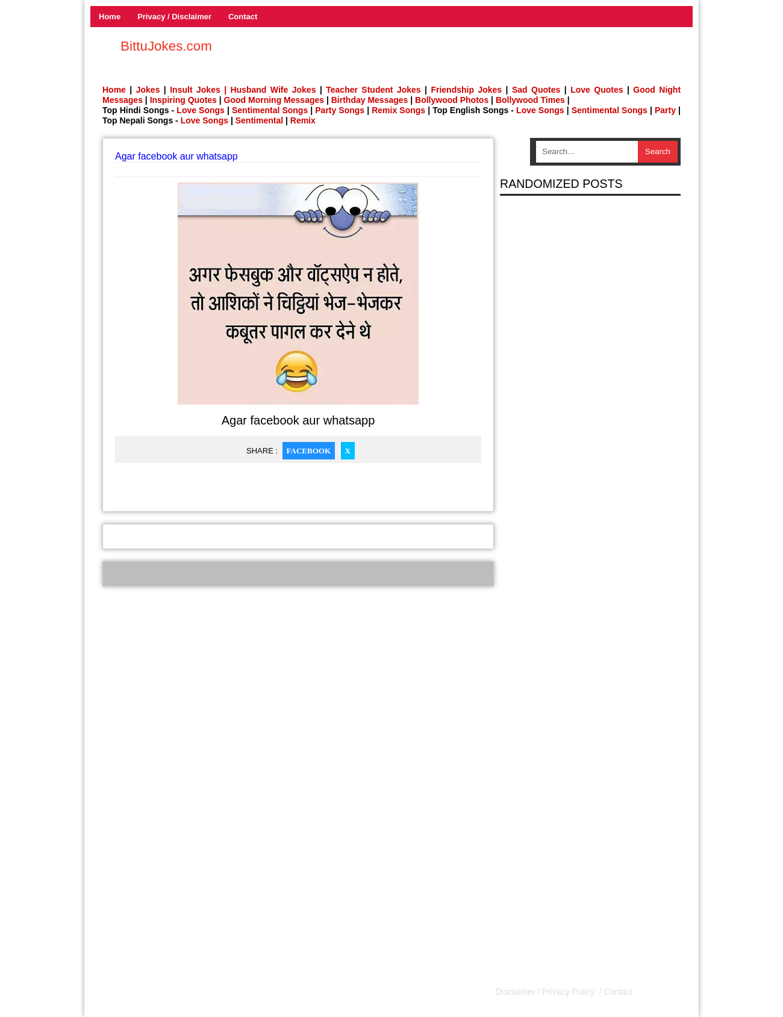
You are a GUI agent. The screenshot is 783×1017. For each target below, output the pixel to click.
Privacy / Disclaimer (174, 16)
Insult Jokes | (198, 90)
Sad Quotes (536, 90)
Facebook (309, 450)
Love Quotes (596, 90)
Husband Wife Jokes (275, 90)
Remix (303, 120)
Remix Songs (398, 110)
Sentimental (259, 120)
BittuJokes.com (166, 46)
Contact (242, 16)
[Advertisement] (298, 670)
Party (665, 110)
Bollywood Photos (451, 100)
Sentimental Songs (270, 110)
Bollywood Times (530, 100)
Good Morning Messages (274, 100)
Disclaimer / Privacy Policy (546, 992)
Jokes (148, 90)
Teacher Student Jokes (373, 90)
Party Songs (339, 110)
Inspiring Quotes (183, 100)
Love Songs (200, 110)
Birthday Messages (369, 100)
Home (109, 16)
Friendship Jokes (466, 90)
